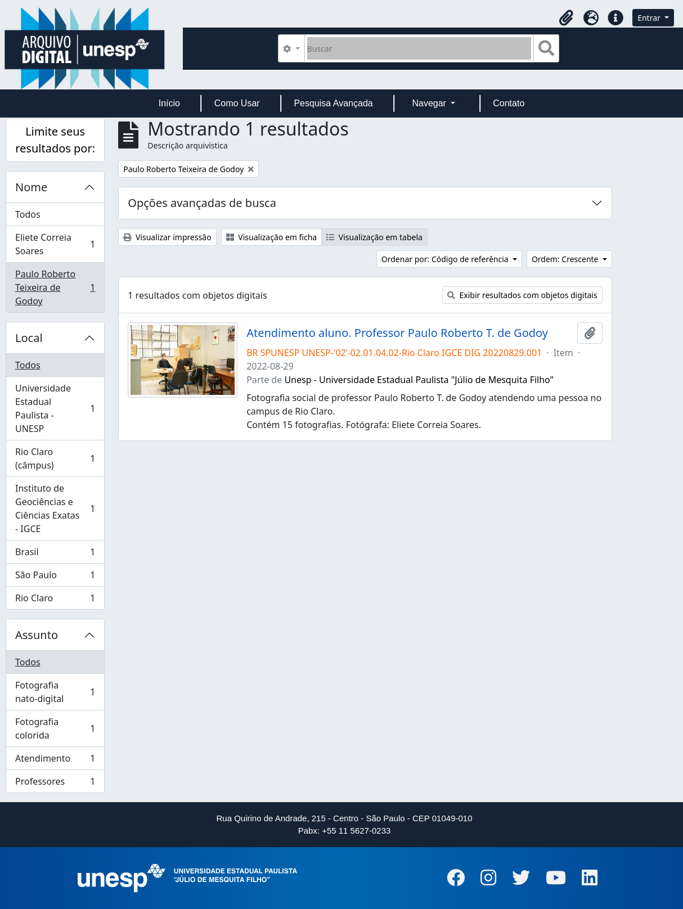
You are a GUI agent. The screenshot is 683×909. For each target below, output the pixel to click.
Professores (55, 784)
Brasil (55, 554)
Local (29, 337)
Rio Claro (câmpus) (55, 458)
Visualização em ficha (271, 237)
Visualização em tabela (374, 237)
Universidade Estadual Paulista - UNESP (55, 408)
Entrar (649, 17)
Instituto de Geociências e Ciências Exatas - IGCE (55, 508)
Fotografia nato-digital (55, 692)
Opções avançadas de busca (202, 202)
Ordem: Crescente (566, 259)
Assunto (36, 634)
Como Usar (237, 103)
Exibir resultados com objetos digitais (522, 295)
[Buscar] (419, 48)
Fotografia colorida (55, 728)
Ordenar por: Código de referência (446, 259)
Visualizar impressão (167, 237)
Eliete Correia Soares (55, 244)
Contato (508, 103)
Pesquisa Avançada (333, 103)
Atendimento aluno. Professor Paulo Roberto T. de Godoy (397, 333)
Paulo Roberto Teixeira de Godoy (55, 287)
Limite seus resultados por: (55, 140)
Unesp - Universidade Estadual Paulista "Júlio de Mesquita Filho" (419, 380)
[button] (566, 18)
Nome (31, 187)
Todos (28, 214)
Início (169, 103)
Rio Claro (55, 600)
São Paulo (55, 577)
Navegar (430, 103)
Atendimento (55, 761)
